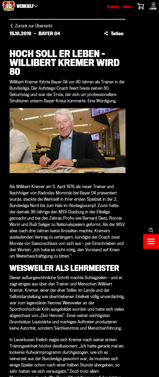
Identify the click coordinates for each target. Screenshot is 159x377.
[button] (114, 33)
